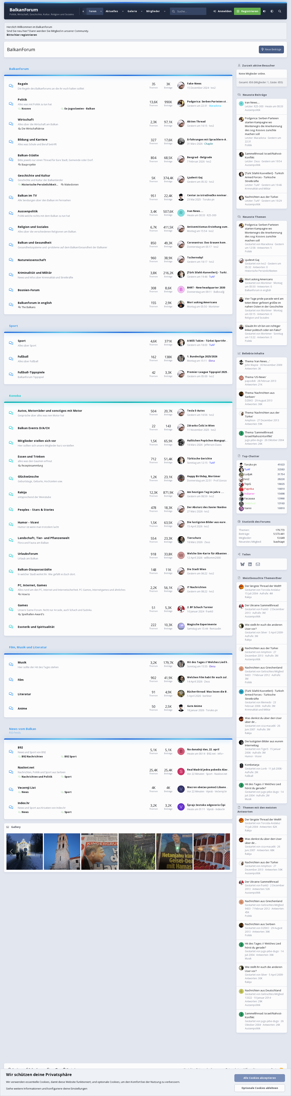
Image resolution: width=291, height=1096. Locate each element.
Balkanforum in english (35, 302)
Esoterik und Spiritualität (36, 627)
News (23, 792)
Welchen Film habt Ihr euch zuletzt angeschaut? (218, 677)
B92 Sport (69, 756)
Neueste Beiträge (255, 94)
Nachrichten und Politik (35, 776)
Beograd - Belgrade (199, 157)
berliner (207, 696)
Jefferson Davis (212, 444)
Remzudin (215, 628)
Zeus (207, 542)
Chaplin (208, 143)
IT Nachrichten (196, 587)
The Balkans (26, 307)
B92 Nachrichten (30, 756)
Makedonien (70, 184)
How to (24, 594)
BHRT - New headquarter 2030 (206, 287)
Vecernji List (27, 787)
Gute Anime (194, 706)
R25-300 (211, 215)
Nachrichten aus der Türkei (261, 197)
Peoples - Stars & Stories (36, 509)
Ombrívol (249, 503)
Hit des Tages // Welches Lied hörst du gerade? (217, 662)
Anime (22, 708)
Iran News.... (195, 211)
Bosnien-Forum (29, 290)
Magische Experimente (202, 624)
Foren (92, 11)
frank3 (209, 611)
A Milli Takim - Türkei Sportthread (209, 340)
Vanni (247, 508)
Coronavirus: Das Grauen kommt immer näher (217, 242)
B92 (20, 747)
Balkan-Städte (28, 155)
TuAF (212, 276)
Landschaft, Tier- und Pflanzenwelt (44, 538)
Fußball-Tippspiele (31, 372)
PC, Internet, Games (32, 585)
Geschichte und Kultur (34, 175)
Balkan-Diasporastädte (35, 569)
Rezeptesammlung (30, 465)
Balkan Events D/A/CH (34, 428)
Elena (212, 360)
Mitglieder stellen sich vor (37, 441)
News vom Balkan (22, 729)
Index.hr (24, 803)
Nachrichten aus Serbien (260, 924)
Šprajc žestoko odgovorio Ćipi (206, 805)
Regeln (23, 84)
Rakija (22, 492)
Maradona (215, 105)
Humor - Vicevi (28, 522)
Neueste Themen (254, 216)
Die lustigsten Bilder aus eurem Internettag (215, 522)
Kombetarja (252, 764)
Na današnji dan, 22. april (203, 749)
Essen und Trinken (31, 456)
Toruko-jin (208, 199)
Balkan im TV (27, 195)
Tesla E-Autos (196, 410)
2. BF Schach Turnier (200, 607)
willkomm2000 (212, 557)
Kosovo (24, 108)
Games (23, 605)
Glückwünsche (28, 476)
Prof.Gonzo (220, 480)
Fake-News (194, 83)
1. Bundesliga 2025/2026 (202, 356)
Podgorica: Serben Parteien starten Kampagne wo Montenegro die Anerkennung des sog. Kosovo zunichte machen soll (263, 126)
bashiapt (279, 541)
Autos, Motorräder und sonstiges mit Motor (50, 411)
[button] (101, 11)
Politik (22, 99)
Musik (22, 662)
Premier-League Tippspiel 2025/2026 (210, 372)
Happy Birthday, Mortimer (203, 476)
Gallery (16, 827)
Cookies (45, 1082)
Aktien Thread (196, 121)
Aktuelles (112, 11)
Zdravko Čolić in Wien (201, 425)
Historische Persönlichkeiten (38, 184)
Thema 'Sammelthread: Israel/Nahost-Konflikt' (259, 434)
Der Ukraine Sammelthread (261, 605)
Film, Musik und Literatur (28, 647)
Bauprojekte (27, 164)
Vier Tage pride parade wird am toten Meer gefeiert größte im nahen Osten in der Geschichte (264, 302)
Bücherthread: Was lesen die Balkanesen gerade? (219, 691)
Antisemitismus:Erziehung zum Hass (210, 226)
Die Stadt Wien (196, 569)
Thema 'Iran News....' (257, 361)
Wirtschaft (26, 119)
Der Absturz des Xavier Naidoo (207, 507)
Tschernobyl (195, 257)
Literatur (24, 694)
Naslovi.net (26, 767)
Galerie (132, 11)
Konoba (15, 396)
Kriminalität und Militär (35, 273)
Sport (13, 326)
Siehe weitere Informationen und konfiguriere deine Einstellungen (46, 1088)
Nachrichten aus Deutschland (263, 990)
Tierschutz (194, 538)
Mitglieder (153, 11)
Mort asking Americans (202, 302)
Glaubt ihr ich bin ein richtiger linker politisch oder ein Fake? (263, 328)
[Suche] (191, 11)
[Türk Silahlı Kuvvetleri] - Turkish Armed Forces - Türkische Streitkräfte (264, 177)
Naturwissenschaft (32, 260)
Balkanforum (19, 69)
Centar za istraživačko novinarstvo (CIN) (213, 195)
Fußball (23, 356)
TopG (247, 484)
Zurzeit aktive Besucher (258, 65)
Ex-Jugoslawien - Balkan (78, 108)
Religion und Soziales (33, 227)
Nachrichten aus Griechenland (263, 667)
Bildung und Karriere (32, 139)
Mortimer (214, 306)
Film (21, 679)
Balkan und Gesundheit (35, 242)
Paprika (249, 489)
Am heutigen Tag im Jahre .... (205, 492)
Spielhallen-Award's (31, 614)
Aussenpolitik (28, 211)
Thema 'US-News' (255, 377)
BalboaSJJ (219, 292)
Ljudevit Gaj (194, 177)
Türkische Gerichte (199, 458)
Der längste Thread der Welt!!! (263, 586)
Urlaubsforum (28, 554)
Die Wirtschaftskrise (31, 128)
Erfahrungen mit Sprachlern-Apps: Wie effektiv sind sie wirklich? (228, 139)
